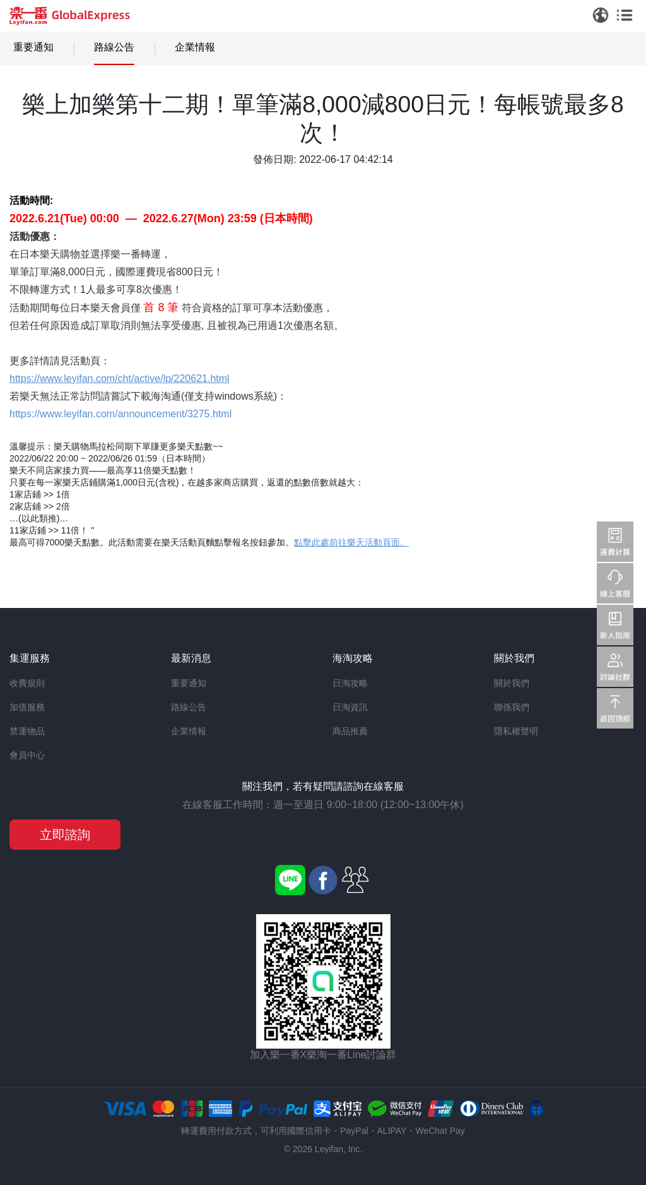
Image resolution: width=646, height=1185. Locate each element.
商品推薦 (350, 731)
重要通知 (33, 47)
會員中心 (27, 755)
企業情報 (195, 47)
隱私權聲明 (516, 731)
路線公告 (114, 47)
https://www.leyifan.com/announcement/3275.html (120, 413)
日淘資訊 (350, 707)
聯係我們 (511, 707)
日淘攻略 (350, 683)
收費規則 (27, 683)
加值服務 (27, 707)
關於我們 (511, 683)
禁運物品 (27, 731)
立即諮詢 (65, 835)
